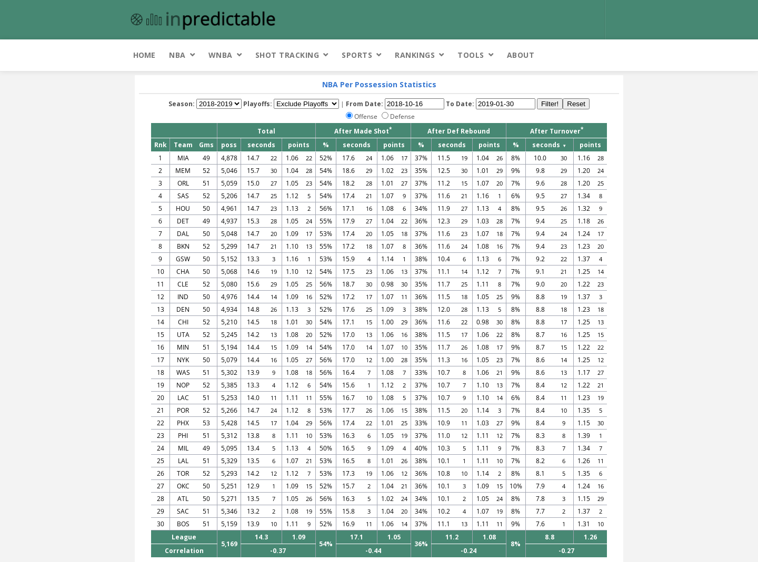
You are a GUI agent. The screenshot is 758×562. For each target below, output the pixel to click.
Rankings (415, 55)
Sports (357, 55)
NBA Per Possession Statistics (379, 84)
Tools (470, 55)
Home (144, 55)
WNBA (220, 55)
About (521, 55)
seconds (261, 144)
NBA (177, 55)
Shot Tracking (287, 55)
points (299, 144)
